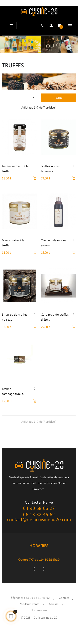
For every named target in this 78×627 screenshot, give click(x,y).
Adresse (53, 604)
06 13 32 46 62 (39, 514)
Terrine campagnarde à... (13, 391)
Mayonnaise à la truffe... (13, 242)
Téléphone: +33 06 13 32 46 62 (29, 598)
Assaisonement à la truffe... (15, 168)
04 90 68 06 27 (39, 508)
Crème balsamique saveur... (54, 242)
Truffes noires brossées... (50, 168)
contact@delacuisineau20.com (39, 519)
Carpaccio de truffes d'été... (55, 316)
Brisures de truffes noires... (14, 316)
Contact (64, 598)
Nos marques (39, 610)
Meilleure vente (29, 604)
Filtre (58, 97)
